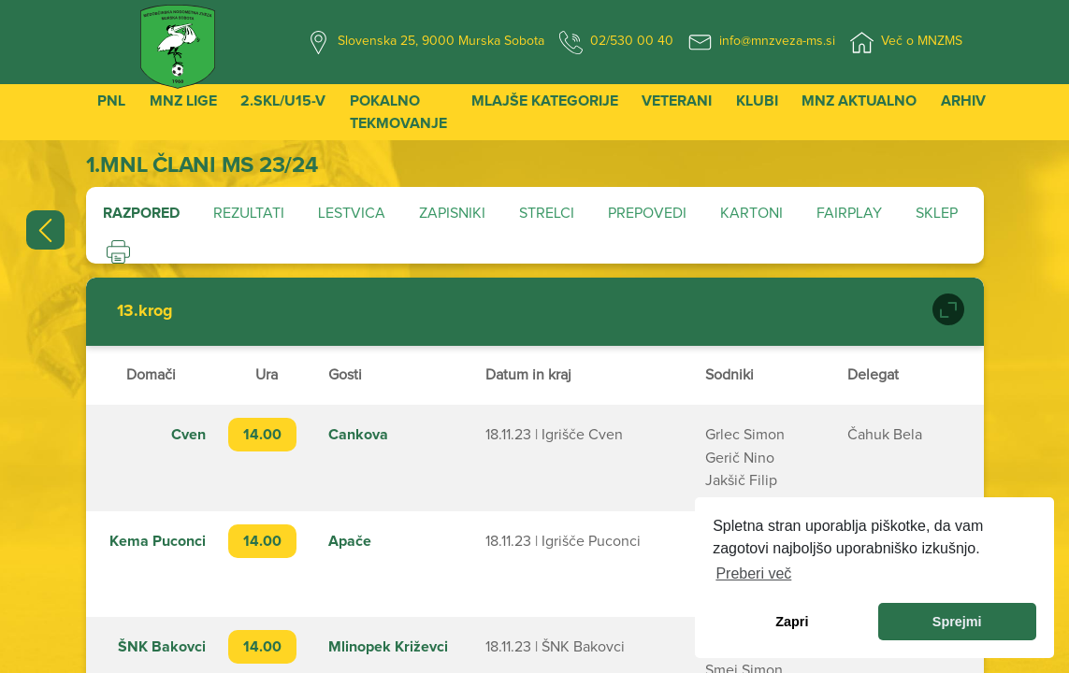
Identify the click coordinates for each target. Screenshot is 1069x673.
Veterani (677, 100)
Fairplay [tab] (849, 213)
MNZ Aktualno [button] (859, 100)
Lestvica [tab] (351, 213)
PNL (111, 100)
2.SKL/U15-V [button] (282, 100)
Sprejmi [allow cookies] (957, 621)
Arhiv (963, 100)
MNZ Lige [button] (183, 100)
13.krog (145, 311)
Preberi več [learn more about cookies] (753, 573)
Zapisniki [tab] (452, 213)
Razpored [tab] (141, 213)
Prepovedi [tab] (647, 213)
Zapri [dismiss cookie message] (791, 621)
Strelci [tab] (546, 213)
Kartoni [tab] (751, 213)
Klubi (757, 100)
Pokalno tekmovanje (398, 112)
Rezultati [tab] (248, 213)
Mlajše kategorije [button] (544, 100)
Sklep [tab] (937, 213)
